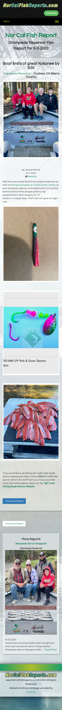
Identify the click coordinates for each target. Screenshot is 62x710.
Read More (51, 650)
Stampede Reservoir (17, 73)
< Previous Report (14, 501)
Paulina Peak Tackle (44, 185)
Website (32, 176)
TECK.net (31, 692)
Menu (6, 21)
